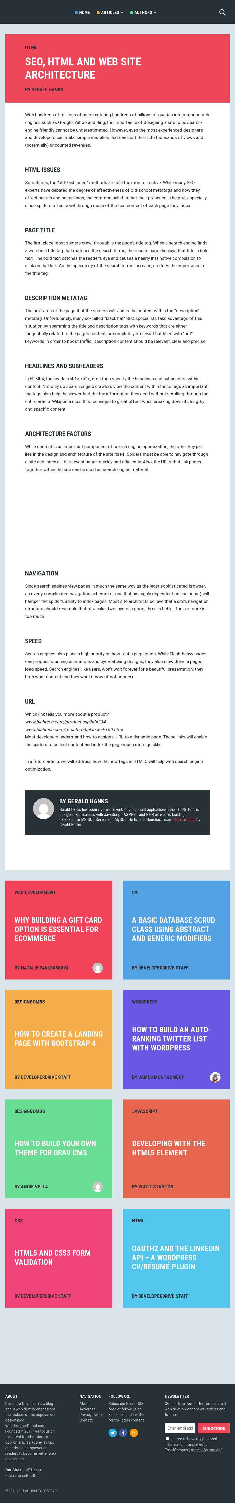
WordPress (144, 1002)
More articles (184, 819)
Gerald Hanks (47, 90)
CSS (19, 1221)
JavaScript (145, 1111)
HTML (31, 47)
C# (135, 892)
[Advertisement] (117, 519)
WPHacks (33, 1470)
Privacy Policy (90, 1415)
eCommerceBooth (20, 1475)
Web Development (35, 892)
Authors (145, 12)
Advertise (87, 1409)
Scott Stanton (155, 1187)
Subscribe (213, 1428)
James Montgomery (161, 1077)
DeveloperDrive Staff (163, 968)
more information (205, 1450)
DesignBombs (30, 1002)
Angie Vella (34, 1187)
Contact (86, 1420)
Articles (112, 12)
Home (84, 12)
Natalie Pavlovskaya (45, 968)
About (84, 1403)
